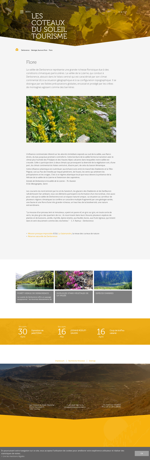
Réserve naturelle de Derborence (42, 236)
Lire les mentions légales (13, 456)
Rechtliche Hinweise (76, 361)
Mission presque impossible (40, 233)
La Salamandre (64, 233)
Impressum (59, 361)
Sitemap (92, 361)
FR (119, 12)
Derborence (25, 50)
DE (121, 12)
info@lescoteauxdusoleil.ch (75, 407)
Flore (50, 50)
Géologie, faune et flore (39, 50)
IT (126, 12)
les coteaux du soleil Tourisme (49, 26)
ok (142, 453)
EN (124, 12)
